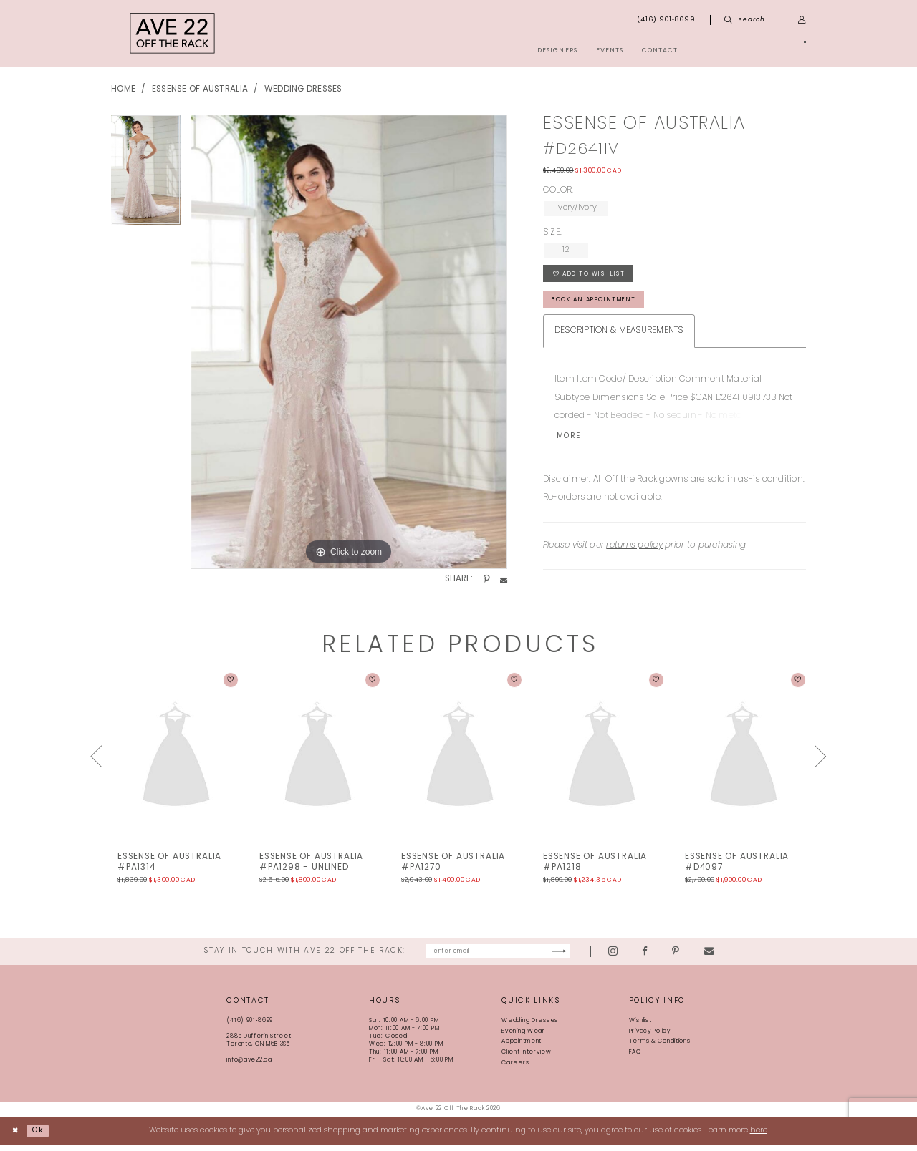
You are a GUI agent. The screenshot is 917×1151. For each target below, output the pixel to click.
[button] (802, 20)
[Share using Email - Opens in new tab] (503, 579)
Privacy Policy (650, 1038)
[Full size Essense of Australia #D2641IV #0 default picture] (348, 342)
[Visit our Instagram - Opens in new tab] (650, 957)
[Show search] (747, 20)
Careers (515, 1070)
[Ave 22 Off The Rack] (172, 33)
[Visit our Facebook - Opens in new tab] (682, 957)
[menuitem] (756, 50)
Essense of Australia (200, 89)
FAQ (635, 1059)
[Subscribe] (594, 957)
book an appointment (601, 304)
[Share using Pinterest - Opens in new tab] (486, 580)
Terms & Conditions (660, 1049)
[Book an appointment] (756, 50)
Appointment (521, 1049)
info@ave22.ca (249, 1067)
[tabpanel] (146, 175)
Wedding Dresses (303, 89)
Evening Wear (523, 1038)
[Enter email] (498, 957)
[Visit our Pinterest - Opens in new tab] (712, 957)
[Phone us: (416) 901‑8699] (667, 20)
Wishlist (640, 1028)
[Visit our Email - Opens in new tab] (745, 957)
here (758, 1137)
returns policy (634, 551)
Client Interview (526, 1059)
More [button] (571, 442)
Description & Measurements (618, 335)
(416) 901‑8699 (249, 1028)
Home (123, 89)
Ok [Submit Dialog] (42, 1137)
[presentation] (176, 762)
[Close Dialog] (16, 1137)
